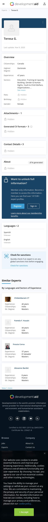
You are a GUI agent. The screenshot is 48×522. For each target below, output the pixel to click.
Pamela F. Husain (21, 320)
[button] (3, 4)
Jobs (3, 443)
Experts (4, 10)
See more (21, 90)
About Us (29, 443)
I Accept (24, 512)
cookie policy (25, 503)
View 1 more (7, 388)
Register (18, 206)
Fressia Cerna (19, 344)
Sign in (33, 206)
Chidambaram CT (21, 298)
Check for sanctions (19, 265)
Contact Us (30, 447)
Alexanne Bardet (21, 368)
